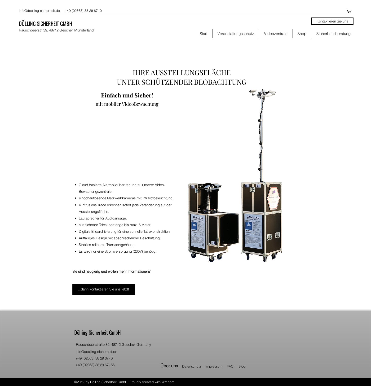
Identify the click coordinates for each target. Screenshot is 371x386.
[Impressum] (215, 366)
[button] (349, 10)
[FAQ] (232, 366)
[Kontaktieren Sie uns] (332, 21)
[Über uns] (169, 366)
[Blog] (244, 366)
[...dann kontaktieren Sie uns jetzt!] (103, 289)
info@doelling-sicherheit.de (39, 11)
